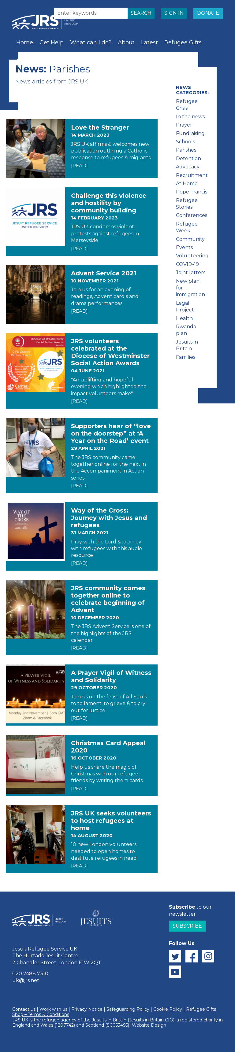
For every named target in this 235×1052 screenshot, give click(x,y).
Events (184, 247)
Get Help (51, 42)
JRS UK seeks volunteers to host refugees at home (111, 821)
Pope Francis (191, 192)
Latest (149, 42)
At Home (187, 183)
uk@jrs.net (25, 980)
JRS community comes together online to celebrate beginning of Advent (108, 599)
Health (184, 318)
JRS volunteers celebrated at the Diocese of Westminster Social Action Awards (110, 352)
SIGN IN (174, 13)
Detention (188, 158)
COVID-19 (187, 264)
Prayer (53, 61)
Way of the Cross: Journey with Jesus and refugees (109, 518)
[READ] (79, 165)
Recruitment (192, 175)
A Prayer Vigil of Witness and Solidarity (111, 676)
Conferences (191, 215)
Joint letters (190, 272)
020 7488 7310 (30, 974)
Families (185, 357)
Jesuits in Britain (109, 1020)
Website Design (149, 1025)
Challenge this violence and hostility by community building (108, 203)
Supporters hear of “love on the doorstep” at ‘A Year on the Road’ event (111, 433)
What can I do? (90, 42)
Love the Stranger (100, 127)
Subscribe (187, 926)
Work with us (53, 1009)
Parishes (186, 150)
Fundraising (190, 133)
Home (24, 42)
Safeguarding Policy (127, 1009)
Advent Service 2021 (103, 273)
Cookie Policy (167, 1009)
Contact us (23, 1009)
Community (190, 239)
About (126, 42)
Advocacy (188, 167)
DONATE (208, 13)
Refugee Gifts (183, 42)
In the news (190, 117)
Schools (26, 61)
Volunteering (192, 256)
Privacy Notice (87, 1009)
